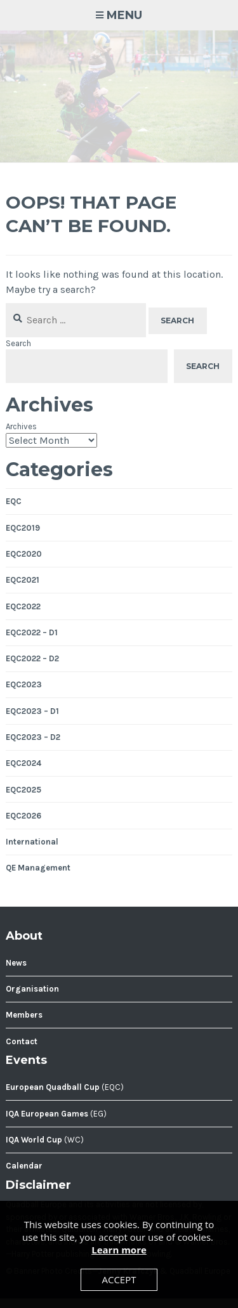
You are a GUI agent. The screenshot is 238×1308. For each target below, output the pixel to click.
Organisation (32, 989)
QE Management (38, 867)
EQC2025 (23, 789)
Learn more (119, 1249)
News (16, 963)
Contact (21, 1041)
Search (18, 343)
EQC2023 (24, 684)
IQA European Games (47, 1113)
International (32, 841)
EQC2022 (23, 606)
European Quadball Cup (53, 1087)
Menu (124, 15)
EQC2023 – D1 (32, 711)
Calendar (24, 1165)
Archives (21, 426)
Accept (119, 1279)
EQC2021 (22, 580)
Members (24, 1015)
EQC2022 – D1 (32, 632)
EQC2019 (23, 528)
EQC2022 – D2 (32, 658)
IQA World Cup (34, 1139)
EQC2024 (23, 763)
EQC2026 (23, 815)
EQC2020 (24, 554)
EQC (14, 501)
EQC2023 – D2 (33, 737)
